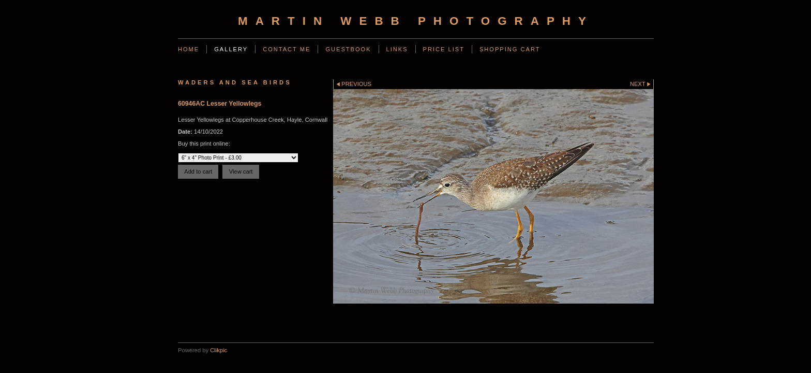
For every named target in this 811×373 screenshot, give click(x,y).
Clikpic (218, 350)
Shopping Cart (509, 49)
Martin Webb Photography (416, 21)
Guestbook (348, 49)
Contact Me (286, 49)
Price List (443, 49)
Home (188, 49)
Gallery (231, 49)
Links (397, 49)
